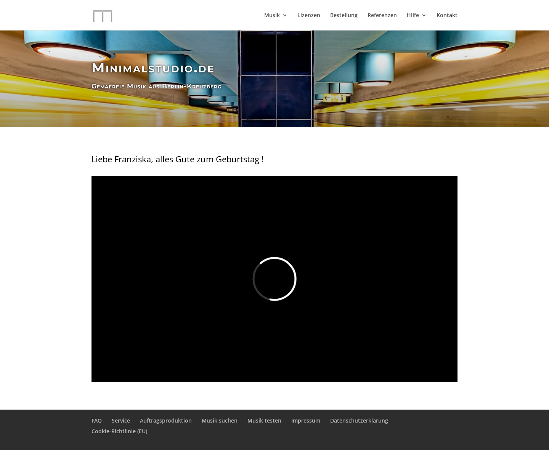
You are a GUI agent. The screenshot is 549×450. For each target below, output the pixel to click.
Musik (272, 16)
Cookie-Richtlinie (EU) (119, 431)
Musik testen (264, 420)
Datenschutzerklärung (359, 420)
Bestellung (344, 16)
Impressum (305, 420)
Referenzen (382, 16)
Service (121, 420)
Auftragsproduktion (166, 420)
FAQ (97, 420)
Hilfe (413, 16)
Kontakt (447, 16)
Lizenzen (308, 16)
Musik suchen (220, 420)
